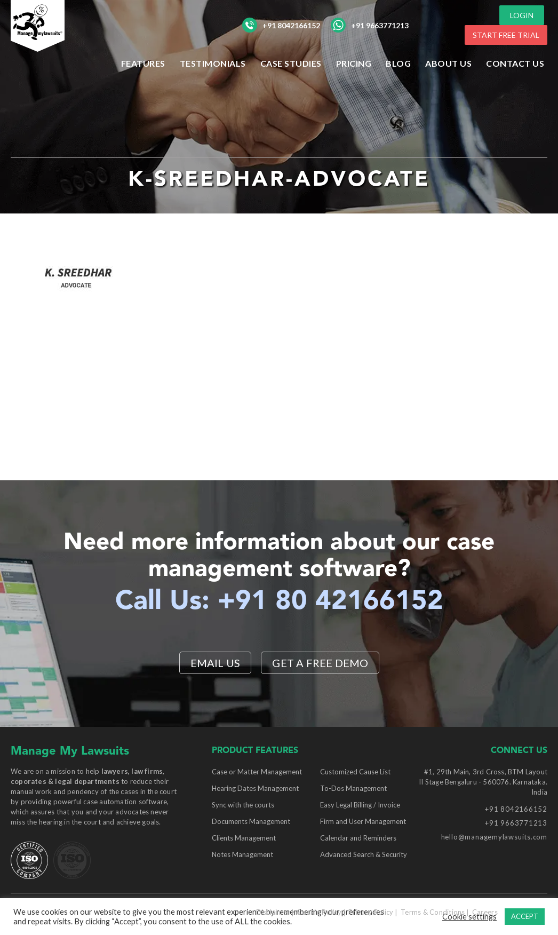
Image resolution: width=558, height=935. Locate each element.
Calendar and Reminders (358, 838)
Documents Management (251, 821)
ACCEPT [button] (524, 916)
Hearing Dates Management (255, 788)
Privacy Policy (371, 912)
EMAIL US (215, 662)
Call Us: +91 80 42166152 (279, 602)
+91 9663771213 (370, 25)
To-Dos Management (353, 788)
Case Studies (291, 63)
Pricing (354, 63)
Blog (398, 63)
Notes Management (242, 854)
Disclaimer (273, 912)
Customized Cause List (355, 771)
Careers (485, 912)
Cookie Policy (319, 912)
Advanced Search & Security (363, 854)
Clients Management (244, 838)
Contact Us (515, 63)
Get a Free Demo (320, 662)
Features (143, 63)
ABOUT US (448, 63)
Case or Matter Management (257, 771)
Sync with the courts (243, 805)
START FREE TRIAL (506, 34)
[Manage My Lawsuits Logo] (59, 45)
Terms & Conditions (433, 912)
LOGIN (521, 15)
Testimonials (213, 63)
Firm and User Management (363, 821)
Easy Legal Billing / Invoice (360, 805)
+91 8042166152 (281, 25)
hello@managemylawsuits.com (494, 837)
